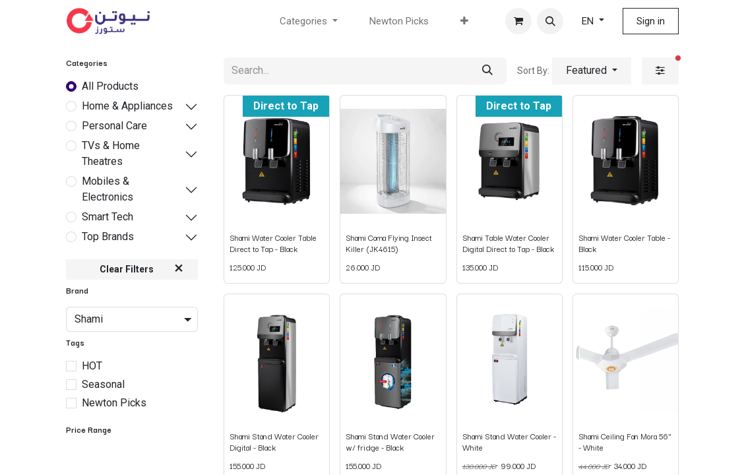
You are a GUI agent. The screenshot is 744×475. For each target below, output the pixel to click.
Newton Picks (114, 402)
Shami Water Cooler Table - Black (624, 242)
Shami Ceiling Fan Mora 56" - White (624, 441)
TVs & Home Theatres (111, 153)
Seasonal (103, 384)
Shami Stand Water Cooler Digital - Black (274, 441)
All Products (110, 86)
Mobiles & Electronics (107, 189)
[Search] (487, 70)
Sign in (650, 21)
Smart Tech (107, 216)
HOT (92, 366)
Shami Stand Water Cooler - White (509, 441)
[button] (550, 21)
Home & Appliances (127, 106)
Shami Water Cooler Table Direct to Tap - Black (273, 242)
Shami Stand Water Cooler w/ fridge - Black (390, 441)
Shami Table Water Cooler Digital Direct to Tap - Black (508, 242)
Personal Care (114, 125)
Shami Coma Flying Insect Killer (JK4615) (389, 242)
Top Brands (108, 236)
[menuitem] (399, 21)
